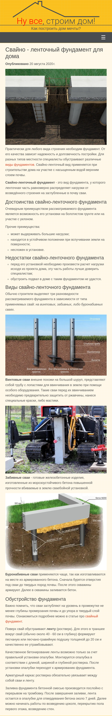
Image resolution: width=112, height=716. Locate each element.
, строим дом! (56, 21)
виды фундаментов (19, 164)
